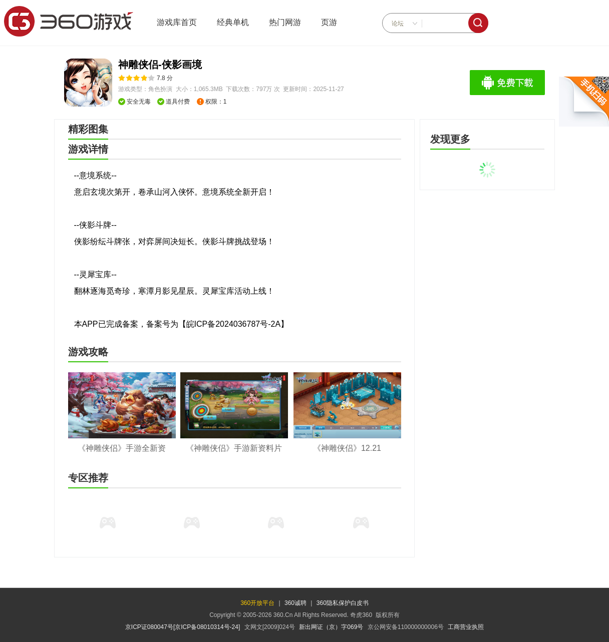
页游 (329, 22)
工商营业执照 (466, 626)
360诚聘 (295, 602)
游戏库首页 (177, 22)
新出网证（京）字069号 (331, 626)
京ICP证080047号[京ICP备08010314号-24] (182, 626)
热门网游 (285, 22)
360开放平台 (257, 602)
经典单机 (233, 22)
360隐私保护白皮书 (343, 602)
